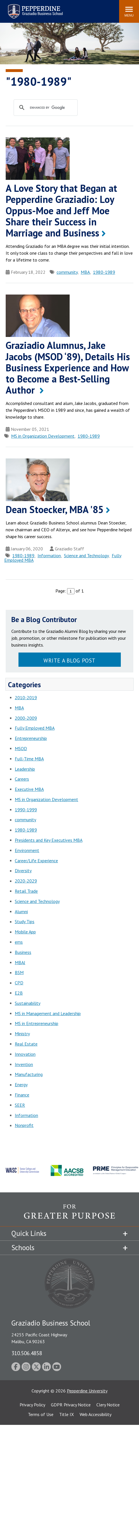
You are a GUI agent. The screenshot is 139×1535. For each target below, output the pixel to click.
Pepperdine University (87, 1391)
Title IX (66, 1414)
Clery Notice (108, 1405)
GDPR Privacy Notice (71, 1405)
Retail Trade (26, 891)
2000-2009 (26, 718)
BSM (19, 972)
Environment (27, 850)
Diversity (23, 870)
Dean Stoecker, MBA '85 (54, 509)
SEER (20, 1105)
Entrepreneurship (31, 738)
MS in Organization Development (42, 436)
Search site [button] (37, 8)
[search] (51, 107)
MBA (85, 272)
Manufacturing (29, 1074)
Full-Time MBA (29, 759)
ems (19, 942)
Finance (22, 1095)
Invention (24, 1064)
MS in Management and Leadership (48, 1013)
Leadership (25, 769)
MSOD (21, 748)
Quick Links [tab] (28, 1233)
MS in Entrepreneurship (36, 1023)
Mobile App (25, 932)
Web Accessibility (95, 1414)
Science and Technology (86, 555)
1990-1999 (26, 809)
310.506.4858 (26, 1353)
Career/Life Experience (36, 860)
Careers (22, 779)
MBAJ (20, 962)
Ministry (22, 1033)
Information (49, 555)
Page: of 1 (69, 591)
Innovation (25, 1054)
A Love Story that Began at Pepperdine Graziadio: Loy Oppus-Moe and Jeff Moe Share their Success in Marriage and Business (61, 210)
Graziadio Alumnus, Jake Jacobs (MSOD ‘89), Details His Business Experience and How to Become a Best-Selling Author (68, 367)
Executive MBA (29, 789)
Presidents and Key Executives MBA (48, 840)
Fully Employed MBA (35, 728)
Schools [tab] (22, 1247)
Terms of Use (40, 1414)
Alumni (21, 911)
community (67, 272)
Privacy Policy (32, 1405)
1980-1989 (104, 272)
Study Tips (24, 921)
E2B (19, 993)
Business (23, 952)
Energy (21, 1084)
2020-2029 (26, 881)
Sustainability (27, 1003)
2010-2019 (26, 697)
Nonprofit (24, 1125)
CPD (19, 982)
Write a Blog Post (69, 660)
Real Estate (26, 1044)
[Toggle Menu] (129, 11)
